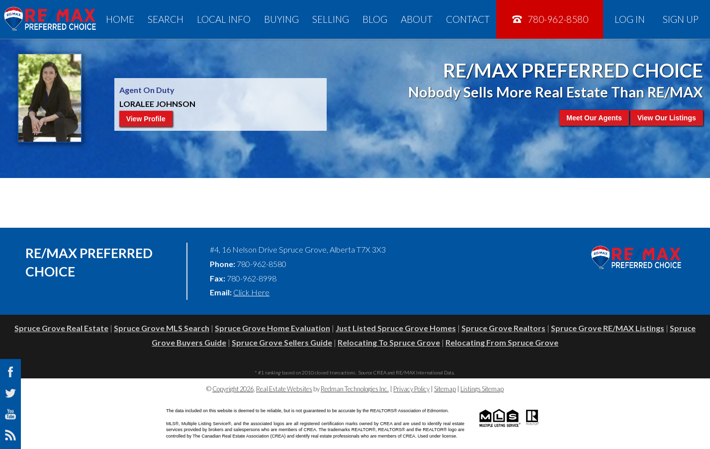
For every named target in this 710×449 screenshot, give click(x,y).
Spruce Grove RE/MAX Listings (607, 328)
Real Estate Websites (284, 389)
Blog (374, 19)
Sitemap (445, 389)
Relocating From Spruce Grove (501, 342)
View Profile (146, 119)
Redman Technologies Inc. (355, 389)
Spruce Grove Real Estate (61, 328)
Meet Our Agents (594, 118)
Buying (281, 19)
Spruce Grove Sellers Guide (282, 342)
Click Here (251, 292)
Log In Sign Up (657, 19)
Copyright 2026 (233, 389)
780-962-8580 (549, 19)
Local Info (224, 19)
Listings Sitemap (482, 389)
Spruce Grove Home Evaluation (272, 328)
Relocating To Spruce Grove (389, 342)
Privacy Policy (411, 389)
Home (120, 19)
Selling (330, 19)
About (417, 19)
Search (165, 19)
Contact (468, 19)
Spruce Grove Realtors (503, 328)
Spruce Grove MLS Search (161, 328)
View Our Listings (666, 118)
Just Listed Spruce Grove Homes (396, 328)
